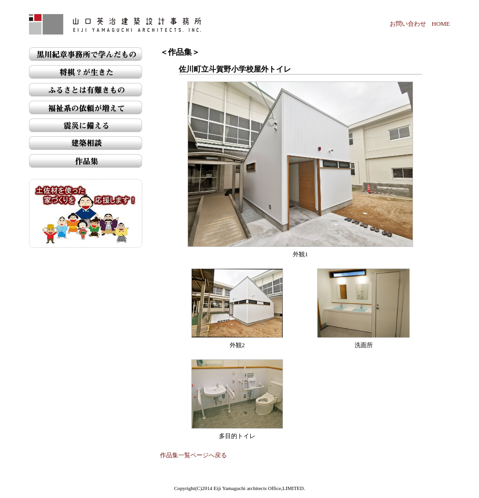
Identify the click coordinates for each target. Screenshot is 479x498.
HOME (441, 23)
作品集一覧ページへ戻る (193, 455)
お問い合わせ (408, 23)
